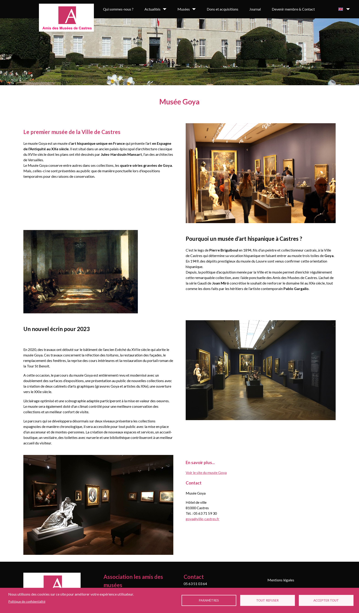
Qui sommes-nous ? (118, 9)
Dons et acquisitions (222, 9)
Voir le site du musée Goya (206, 472)
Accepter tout (326, 600)
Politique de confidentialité (26, 601)
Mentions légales (280, 580)
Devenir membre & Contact (293, 9)
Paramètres (209, 600)
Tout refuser (267, 600)
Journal (255, 9)
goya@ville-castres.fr (202, 519)
